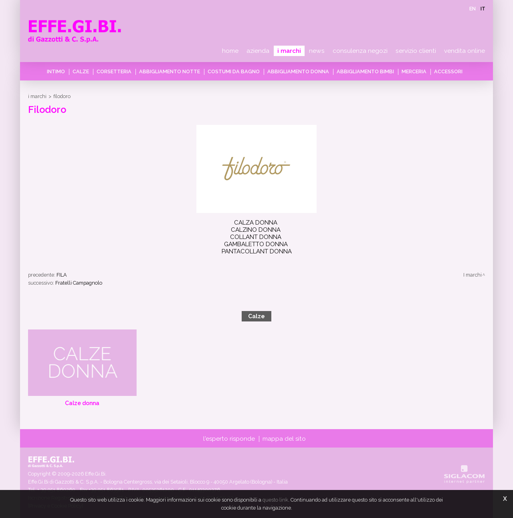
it (483, 9)
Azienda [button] (257, 50)
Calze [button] (81, 71)
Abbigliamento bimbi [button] (365, 71)
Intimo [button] (56, 71)
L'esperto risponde (229, 438)
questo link (275, 500)
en (472, 9)
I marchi (289, 50)
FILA (62, 275)
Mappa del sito (284, 438)
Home (230, 50)
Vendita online (464, 50)
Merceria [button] (414, 71)
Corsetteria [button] (114, 71)
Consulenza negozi (360, 50)
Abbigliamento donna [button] (298, 71)
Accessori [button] (448, 71)
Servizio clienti (416, 50)
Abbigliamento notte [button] (169, 71)
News (317, 50)
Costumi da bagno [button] (234, 71)
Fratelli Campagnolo (78, 283)
